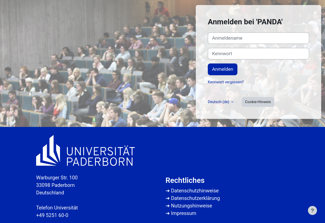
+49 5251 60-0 (52, 215)
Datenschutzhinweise (195, 191)
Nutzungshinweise (191, 206)
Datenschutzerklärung (195, 198)
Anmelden (222, 69)
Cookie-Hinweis (258, 102)
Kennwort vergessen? (226, 82)
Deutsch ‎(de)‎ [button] (219, 102)
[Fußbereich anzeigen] (312, 210)
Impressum (183, 213)
